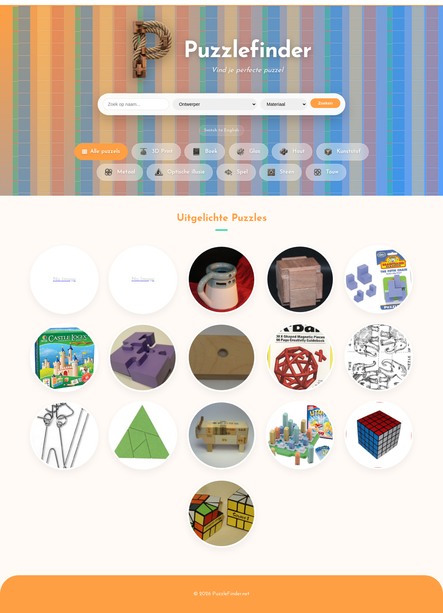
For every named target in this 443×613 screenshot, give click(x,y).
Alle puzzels (101, 151)
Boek (204, 152)
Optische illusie (179, 172)
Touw (326, 172)
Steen (280, 172)
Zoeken (325, 103)
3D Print (156, 152)
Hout (292, 152)
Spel (236, 172)
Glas (248, 152)
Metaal (120, 172)
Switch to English (221, 130)
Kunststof (342, 152)
